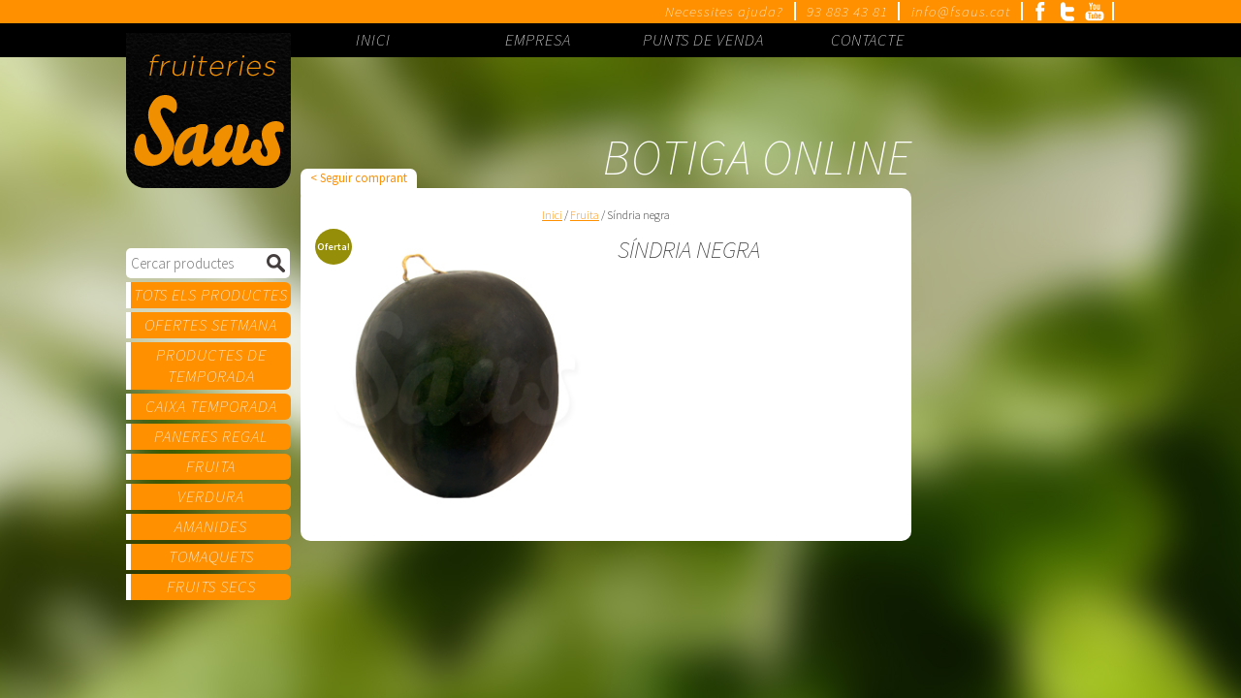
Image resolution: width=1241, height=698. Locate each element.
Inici (552, 214)
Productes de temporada (211, 365)
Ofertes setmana (210, 324)
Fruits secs (211, 586)
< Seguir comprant (358, 178)
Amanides (211, 526)
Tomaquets (211, 556)
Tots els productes (211, 294)
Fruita (211, 466)
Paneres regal (211, 436)
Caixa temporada (211, 406)
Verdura (210, 496)
